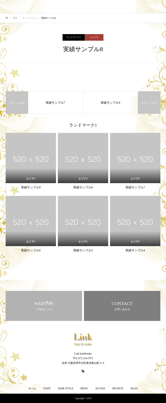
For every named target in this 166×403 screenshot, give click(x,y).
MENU (84, 388)
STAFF (47, 388)
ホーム (32, 388)
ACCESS (100, 388)
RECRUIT (118, 388)
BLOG (134, 388)
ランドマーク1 (73, 37)
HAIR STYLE (65, 388)
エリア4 (94, 37)
